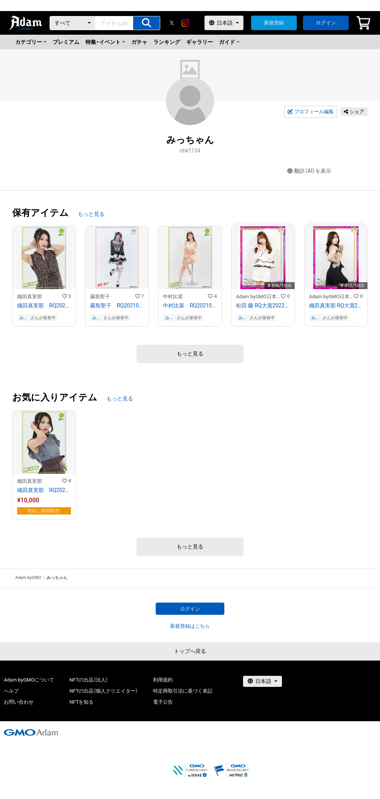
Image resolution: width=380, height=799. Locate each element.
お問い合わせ (19, 702)
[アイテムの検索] (146, 23)
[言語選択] (223, 23)
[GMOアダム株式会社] (31, 732)
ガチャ (139, 42)
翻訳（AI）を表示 (309, 171)
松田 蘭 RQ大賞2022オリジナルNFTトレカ (263, 305)
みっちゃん (23, 318)
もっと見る (91, 214)
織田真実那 (29, 296)
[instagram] (185, 23)
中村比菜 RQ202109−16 (190, 305)
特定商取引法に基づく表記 (183, 691)
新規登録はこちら (190, 626)
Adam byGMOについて (29, 680)
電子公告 (163, 702)
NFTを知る (81, 702)
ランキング (166, 42)
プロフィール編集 (310, 112)
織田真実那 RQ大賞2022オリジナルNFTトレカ (336, 305)
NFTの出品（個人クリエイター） (103, 691)
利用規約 (163, 680)
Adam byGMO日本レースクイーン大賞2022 (258, 296)
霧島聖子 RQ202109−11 (117, 305)
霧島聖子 (100, 296)
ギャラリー (199, 42)
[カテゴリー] (72, 23)
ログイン (326, 23)
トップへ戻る (190, 651)
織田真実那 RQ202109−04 (44, 490)
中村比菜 (173, 296)
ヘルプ (11, 691)
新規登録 (274, 23)
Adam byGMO (28, 577)
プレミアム (66, 42)
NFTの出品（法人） (88, 680)
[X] (172, 23)
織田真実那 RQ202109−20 (44, 305)
